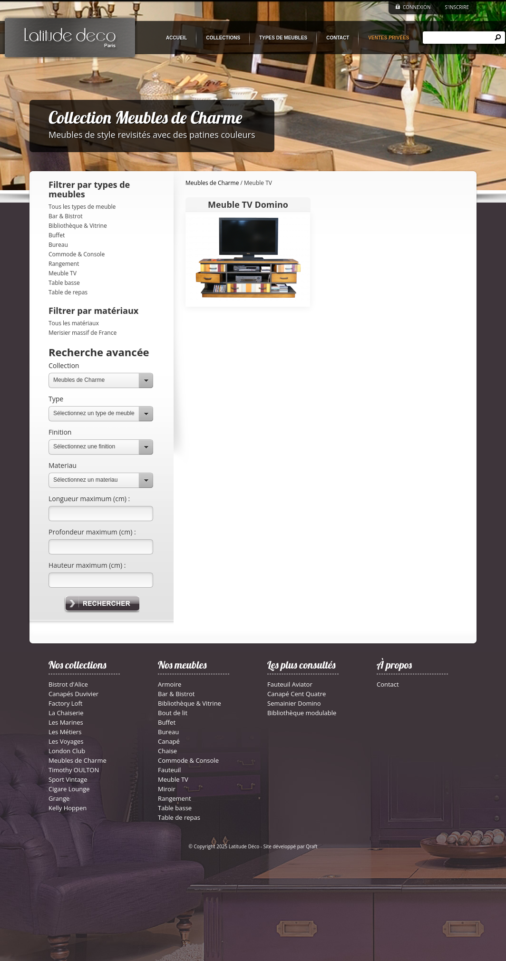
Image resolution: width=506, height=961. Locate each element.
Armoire (169, 684)
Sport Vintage (68, 779)
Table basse (64, 283)
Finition (60, 432)
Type (56, 398)
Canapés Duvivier (73, 693)
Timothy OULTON (74, 770)
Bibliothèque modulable (301, 713)
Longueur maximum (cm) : (89, 498)
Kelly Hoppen (68, 808)
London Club (67, 751)
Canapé (169, 741)
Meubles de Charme (79, 380)
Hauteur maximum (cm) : (87, 565)
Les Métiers (65, 732)
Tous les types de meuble (82, 207)
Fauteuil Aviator (289, 684)
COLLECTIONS (223, 37)
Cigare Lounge (69, 789)
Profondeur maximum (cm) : (92, 531)
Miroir (166, 789)
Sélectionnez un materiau (85, 479)
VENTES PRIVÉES (388, 37)
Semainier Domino (294, 703)
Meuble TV (63, 273)
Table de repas (68, 292)
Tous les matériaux (74, 323)
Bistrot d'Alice (68, 684)
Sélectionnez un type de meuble (94, 413)
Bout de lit (172, 713)
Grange (59, 798)
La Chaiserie (66, 713)
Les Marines (66, 722)
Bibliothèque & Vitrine (78, 226)
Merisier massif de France (83, 333)
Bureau (58, 245)
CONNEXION (417, 7)
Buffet (57, 235)
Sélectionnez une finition (84, 446)
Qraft (311, 846)
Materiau (63, 465)
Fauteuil (169, 770)
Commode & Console (77, 254)
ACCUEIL (176, 37)
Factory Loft (65, 703)
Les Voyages (66, 741)
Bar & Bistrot (65, 216)
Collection (64, 365)
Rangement (64, 264)
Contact (388, 684)
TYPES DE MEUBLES (283, 37)
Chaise (167, 751)
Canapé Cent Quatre (296, 693)
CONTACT (337, 37)
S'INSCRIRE (457, 7)
